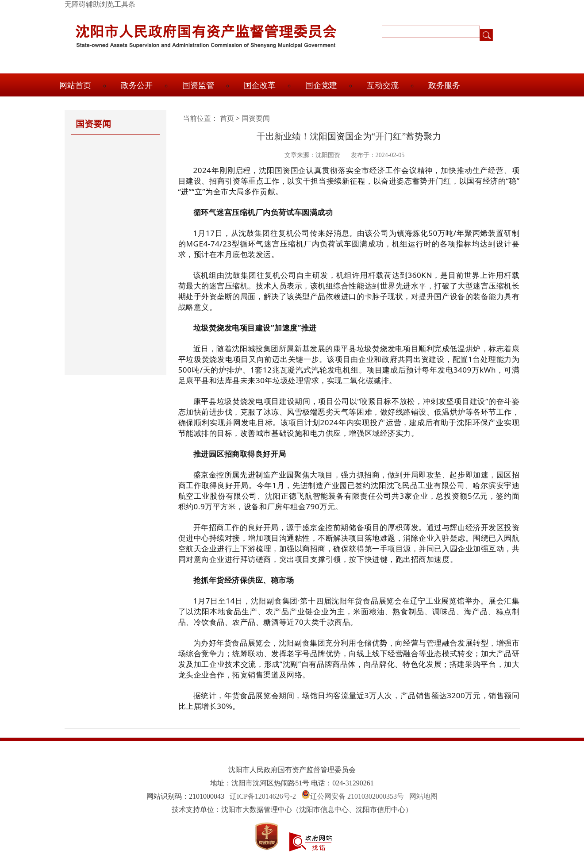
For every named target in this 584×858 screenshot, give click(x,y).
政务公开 (137, 85)
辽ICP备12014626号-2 (263, 796)
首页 (227, 118)
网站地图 (423, 796)
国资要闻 (256, 118)
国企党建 (321, 85)
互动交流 (383, 85)
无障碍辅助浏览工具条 (100, 4)
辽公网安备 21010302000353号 (357, 796)
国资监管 (198, 85)
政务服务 (444, 85)
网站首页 (75, 85)
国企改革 (260, 85)
